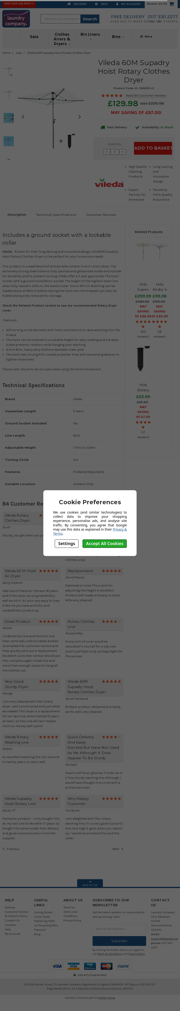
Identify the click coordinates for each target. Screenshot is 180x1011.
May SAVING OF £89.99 (143, 311)
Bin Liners (90, 36)
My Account (128, 4)
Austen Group (106, 997)
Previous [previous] (8, 60)
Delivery (77, 4)
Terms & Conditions (109, 953)
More (146, 36)
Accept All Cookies (104, 543)
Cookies (10, 925)
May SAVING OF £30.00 (159, 311)
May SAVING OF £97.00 (135, 112)
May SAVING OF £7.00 (143, 412)
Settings (66, 543)
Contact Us (12, 920)
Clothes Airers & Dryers (62, 39)
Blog (37, 934)
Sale (34, 36)
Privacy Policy (72, 920)
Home (6, 53)
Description (16, 215)
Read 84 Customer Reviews (146, 96)
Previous (11, 849)
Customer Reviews (101, 215)
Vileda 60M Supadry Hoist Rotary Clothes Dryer (58, 53)
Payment (40, 929)
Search (90, 19)
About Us (69, 907)
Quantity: (115, 144)
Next (117, 849)
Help (101, 4)
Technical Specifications (56, 215)
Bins (118, 36)
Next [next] (8, 159)
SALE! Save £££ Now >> (19, 3)
